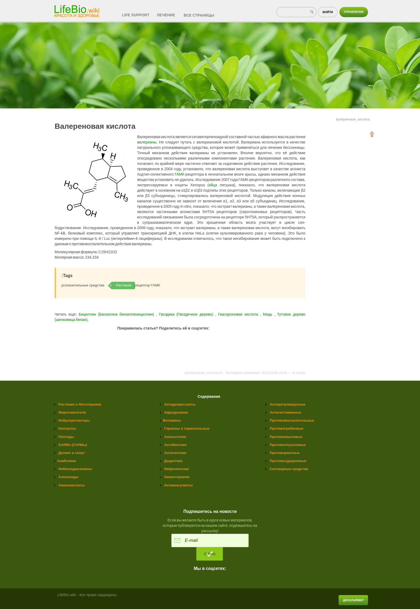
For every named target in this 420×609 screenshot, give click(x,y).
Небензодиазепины (75, 469)
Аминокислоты (71, 485)
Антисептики (175, 453)
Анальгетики (175, 437)
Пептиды (66, 437)
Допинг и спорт (71, 453)
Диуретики (173, 461)
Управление (354, 11)
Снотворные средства (288, 469)
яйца (213, 185)
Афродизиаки (176, 412)
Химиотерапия (176, 477)
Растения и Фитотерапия (79, 404)
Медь (268, 314)
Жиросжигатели (72, 412)
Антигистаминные (285, 412)
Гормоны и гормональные (187, 428)
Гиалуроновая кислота (239, 314)
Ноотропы (67, 428)
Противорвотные (284, 453)
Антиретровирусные (287, 404)
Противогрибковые (286, 428)
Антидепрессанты (180, 404)
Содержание (209, 397)
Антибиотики (175, 445)
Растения (124, 285)
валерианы (146, 142)
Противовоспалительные (292, 420)
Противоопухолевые (288, 445)
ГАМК (179, 174)
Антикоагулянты (178, 485)
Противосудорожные (288, 461)
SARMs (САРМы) (72, 445)
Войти (327, 12)
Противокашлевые (286, 437)
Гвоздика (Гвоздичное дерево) (187, 314)
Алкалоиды (68, 477)
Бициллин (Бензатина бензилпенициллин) (116, 314)
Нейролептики (176, 469)
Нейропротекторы (74, 420)
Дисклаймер (353, 600)
